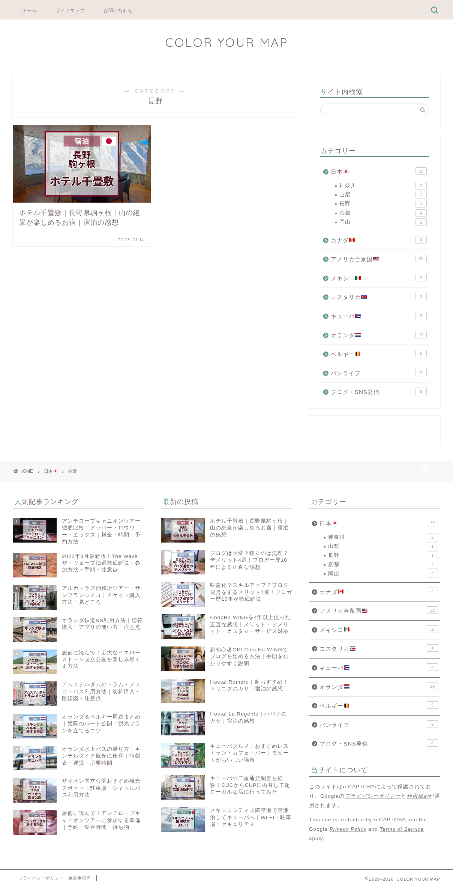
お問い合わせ (118, 10)
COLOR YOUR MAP (226, 42)
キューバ (379, 315)
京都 (383, 213)
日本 (379, 171)
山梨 (383, 194)
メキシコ (379, 277)
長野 (383, 203)
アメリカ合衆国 (379, 258)
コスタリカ (379, 296)
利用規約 (417, 796)
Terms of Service (401, 829)
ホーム (29, 10)
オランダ (379, 334)
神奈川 (383, 185)
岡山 (383, 222)
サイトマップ (70, 10)
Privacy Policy (348, 829)
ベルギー (379, 353)
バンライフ (379, 372)
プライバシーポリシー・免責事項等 (55, 878)
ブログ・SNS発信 (379, 391)
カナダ (379, 240)
